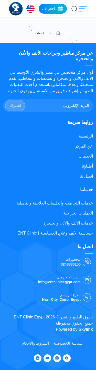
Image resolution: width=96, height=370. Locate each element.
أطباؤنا (87, 166)
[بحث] (74, 8)
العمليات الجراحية (78, 213)
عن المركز (84, 146)
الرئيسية (86, 136)
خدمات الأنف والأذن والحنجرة (68, 223)
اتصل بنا (86, 176)
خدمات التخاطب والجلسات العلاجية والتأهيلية (54, 203)
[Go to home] (58, 33)
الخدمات (86, 156)
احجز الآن (52, 9)
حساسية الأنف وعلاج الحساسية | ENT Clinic (55, 233)
